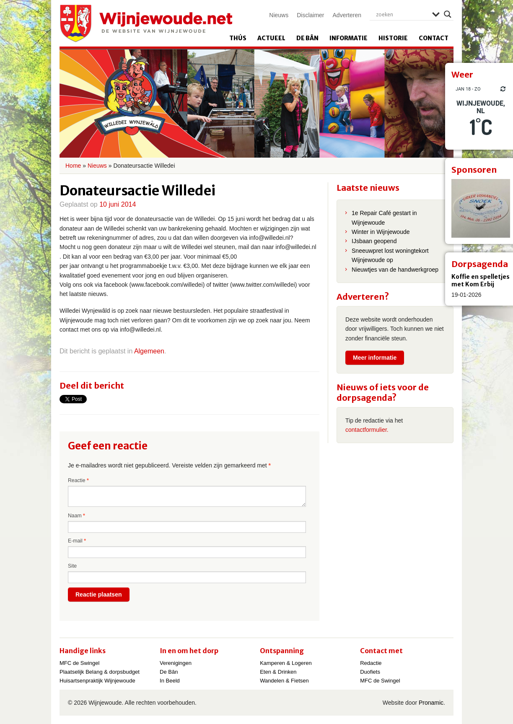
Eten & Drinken (278, 672)
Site (72, 566)
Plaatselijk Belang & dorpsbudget (100, 672)
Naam (76, 516)
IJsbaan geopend (374, 241)
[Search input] (402, 14)
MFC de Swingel (79, 663)
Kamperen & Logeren (286, 663)
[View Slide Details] (480, 208)
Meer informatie (374, 357)
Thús (237, 38)
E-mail (77, 541)
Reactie (78, 480)
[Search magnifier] (447, 14)
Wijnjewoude (146, 23)
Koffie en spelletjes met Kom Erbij (480, 280)
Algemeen (149, 351)
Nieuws (278, 15)
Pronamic (431, 702)
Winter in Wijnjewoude (381, 231)
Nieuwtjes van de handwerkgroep (395, 269)
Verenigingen (176, 663)
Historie (393, 38)
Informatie (348, 38)
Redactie (370, 663)
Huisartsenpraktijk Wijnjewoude (97, 680)
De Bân (307, 38)
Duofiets (370, 672)
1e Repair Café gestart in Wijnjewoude (384, 218)
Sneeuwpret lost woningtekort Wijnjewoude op (390, 255)
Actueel (271, 38)
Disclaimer (310, 15)
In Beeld (170, 680)
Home (73, 165)
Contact (433, 38)
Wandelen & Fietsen (284, 680)
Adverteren (347, 15)
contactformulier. (367, 429)
